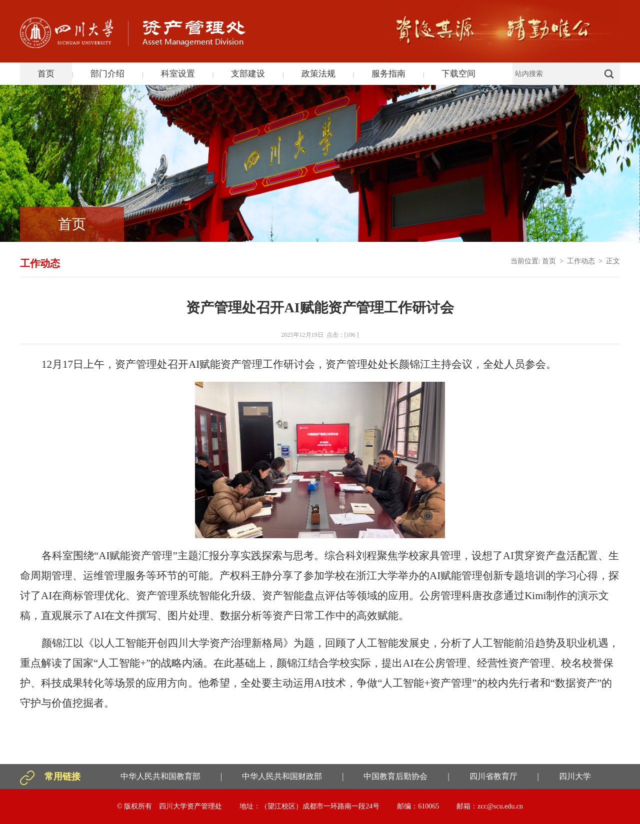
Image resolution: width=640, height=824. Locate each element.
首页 (46, 73)
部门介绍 (107, 73)
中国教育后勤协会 (396, 776)
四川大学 (575, 776)
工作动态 (581, 261)
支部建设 (248, 73)
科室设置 (178, 73)
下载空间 (459, 73)
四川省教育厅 (494, 776)
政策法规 (319, 73)
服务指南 (389, 73)
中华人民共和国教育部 (160, 776)
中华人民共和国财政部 (282, 776)
